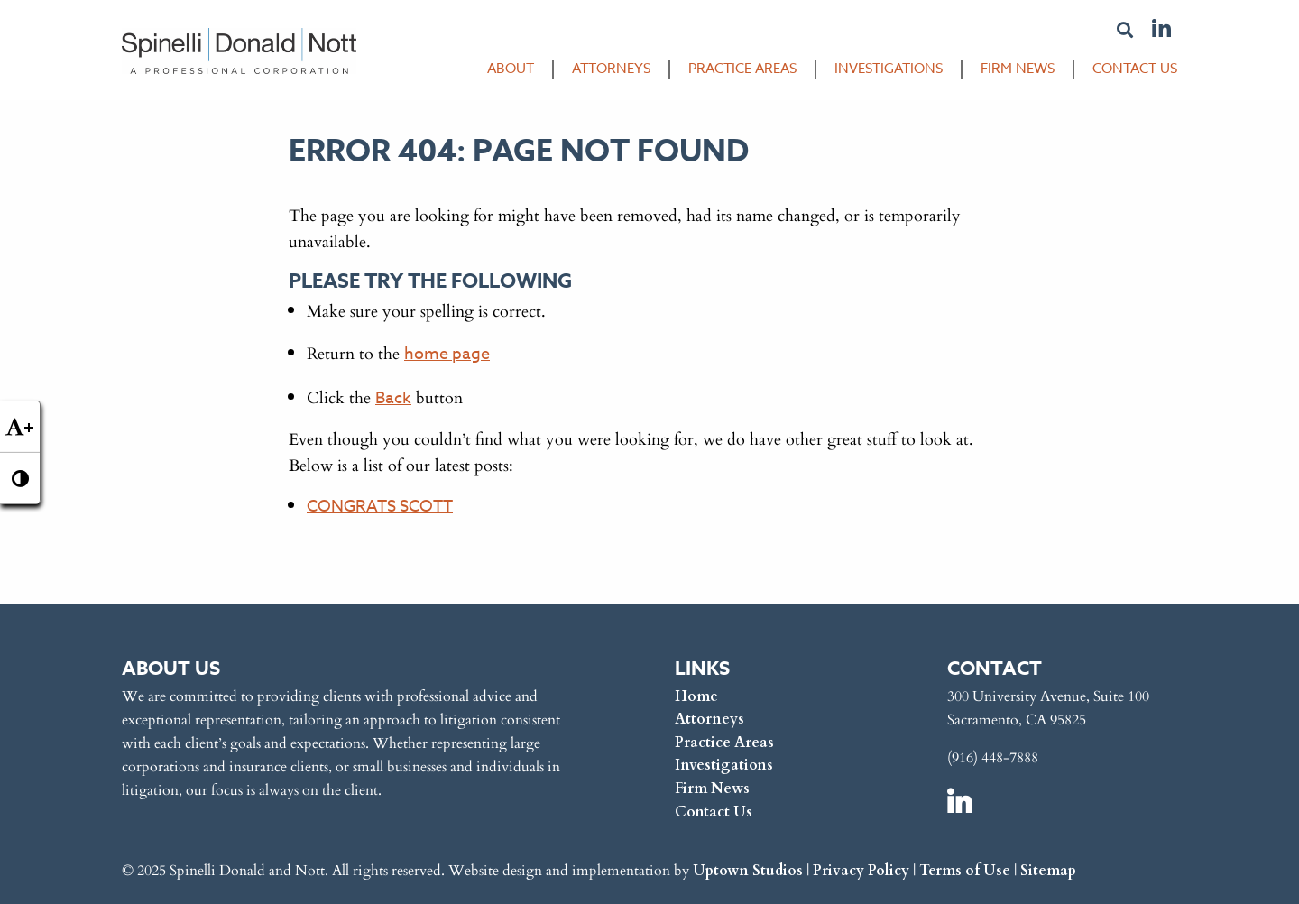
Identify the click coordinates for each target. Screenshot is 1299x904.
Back (393, 398)
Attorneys (611, 69)
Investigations (888, 69)
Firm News (1018, 69)
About (510, 69)
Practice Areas (742, 69)
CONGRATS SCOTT (380, 506)
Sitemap (1048, 869)
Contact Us (1134, 69)
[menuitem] (501, 73)
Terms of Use (964, 869)
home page (447, 354)
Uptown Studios (748, 869)
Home (696, 695)
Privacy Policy (861, 869)
